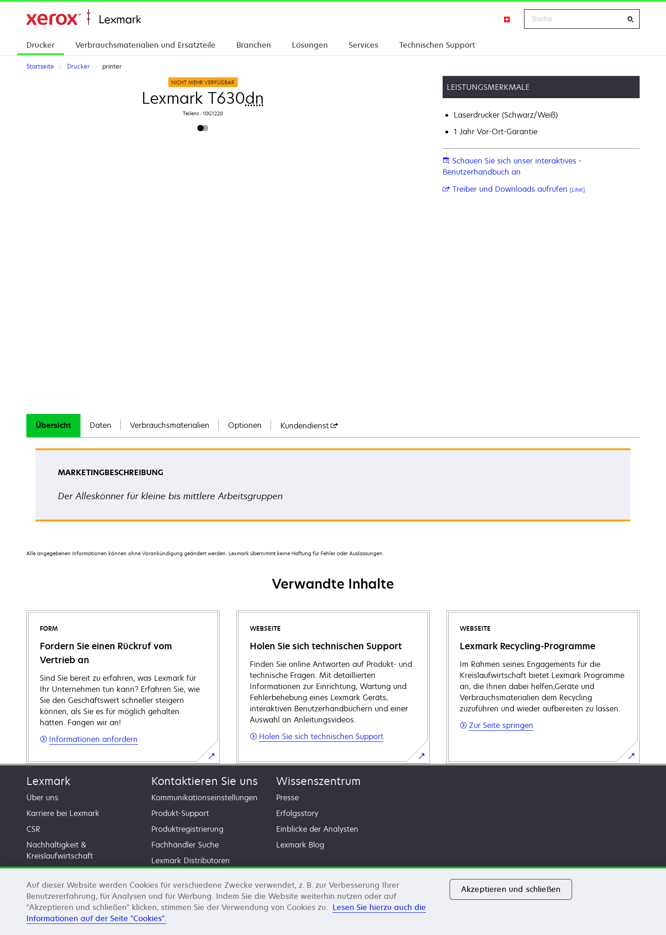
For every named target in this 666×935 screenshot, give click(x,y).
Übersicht (53, 425)
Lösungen (310, 45)
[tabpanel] (333, 488)
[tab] (53, 425)
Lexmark (48, 781)
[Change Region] (507, 19)
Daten (100, 425)
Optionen (245, 425)
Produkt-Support (180, 813)
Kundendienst (309, 425)
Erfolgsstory (297, 813)
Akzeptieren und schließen (511, 889)
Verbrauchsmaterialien (170, 425)
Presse (287, 797)
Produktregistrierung (187, 829)
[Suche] (630, 19)
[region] (333, 900)
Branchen (253, 45)
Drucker (40, 45)
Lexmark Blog (300, 845)
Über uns (42, 797)
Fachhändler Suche (185, 845)
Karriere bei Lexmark (62, 813)
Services (363, 45)
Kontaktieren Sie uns (204, 781)
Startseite (83, 17)
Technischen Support (437, 45)
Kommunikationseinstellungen (204, 797)
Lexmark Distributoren (190, 860)
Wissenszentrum (318, 781)
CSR (33, 829)
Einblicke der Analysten (317, 829)
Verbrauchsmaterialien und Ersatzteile (145, 45)
